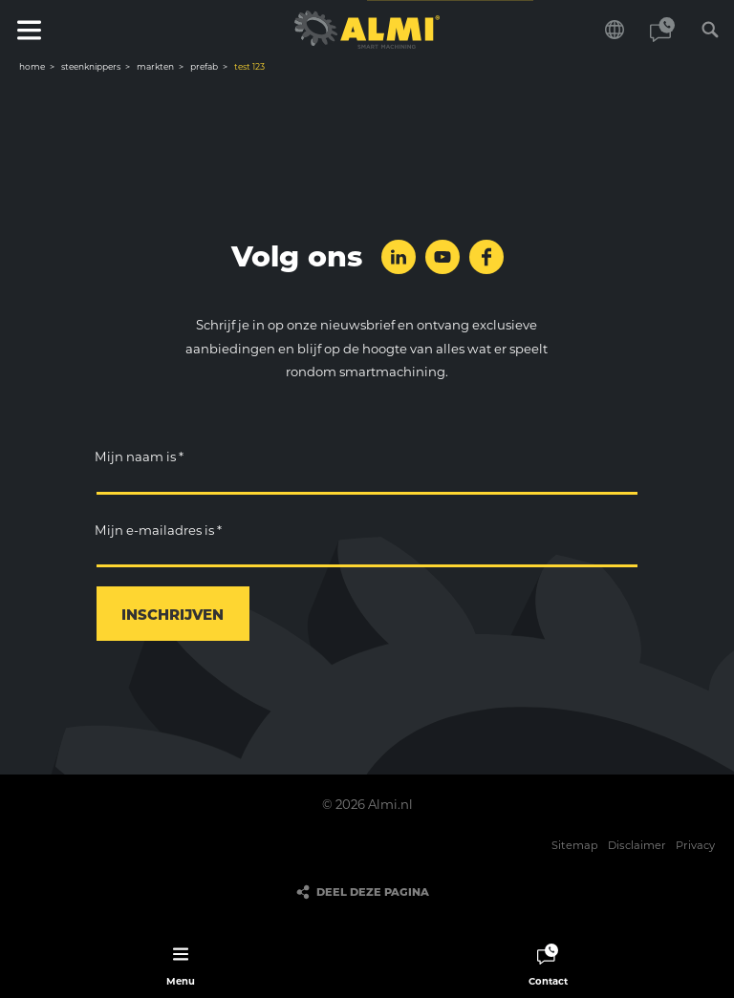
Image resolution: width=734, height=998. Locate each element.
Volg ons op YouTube (442, 257)
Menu (29, 29)
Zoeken (710, 29)
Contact (662, 29)
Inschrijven (172, 614)
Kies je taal (614, 29)
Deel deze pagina (372, 892)
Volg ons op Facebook (486, 257)
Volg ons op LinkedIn (398, 257)
